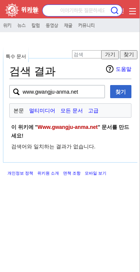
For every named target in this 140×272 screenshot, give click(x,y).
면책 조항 (72, 173)
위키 (7, 25)
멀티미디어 (42, 111)
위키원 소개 (48, 173)
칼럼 (35, 25)
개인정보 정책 (20, 173)
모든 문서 (71, 111)
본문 (18, 111)
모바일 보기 (95, 173)
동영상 (52, 25)
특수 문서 (16, 56)
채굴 (68, 25)
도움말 (123, 69)
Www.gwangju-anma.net (68, 127)
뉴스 (21, 25)
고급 (93, 111)
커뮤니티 (86, 25)
